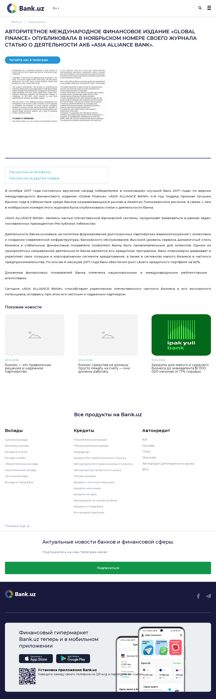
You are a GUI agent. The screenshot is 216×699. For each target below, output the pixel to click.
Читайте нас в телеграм (28, 60)
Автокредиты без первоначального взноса (105, 463)
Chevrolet (149, 457)
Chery (146, 451)
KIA (144, 439)
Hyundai (148, 445)
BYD (145, 469)
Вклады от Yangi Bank (21, 481)
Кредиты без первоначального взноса (102, 457)
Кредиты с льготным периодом (97, 481)
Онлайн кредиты (86, 475)
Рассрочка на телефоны (30, 172)
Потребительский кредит (93, 439)
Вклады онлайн (16, 457)
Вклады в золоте (17, 451)
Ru (56, 8)
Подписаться (108, 567)
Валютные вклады (18, 445)
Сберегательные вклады (23, 463)
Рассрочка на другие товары (34, 178)
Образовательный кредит (93, 445)
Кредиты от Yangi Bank (91, 505)
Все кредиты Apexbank (91, 511)
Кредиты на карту (87, 493)
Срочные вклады (17, 475)
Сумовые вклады (17, 439)
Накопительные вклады (22, 469)
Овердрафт (82, 451)
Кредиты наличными (89, 487)
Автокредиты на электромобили (98, 499)
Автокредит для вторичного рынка (100, 469)
